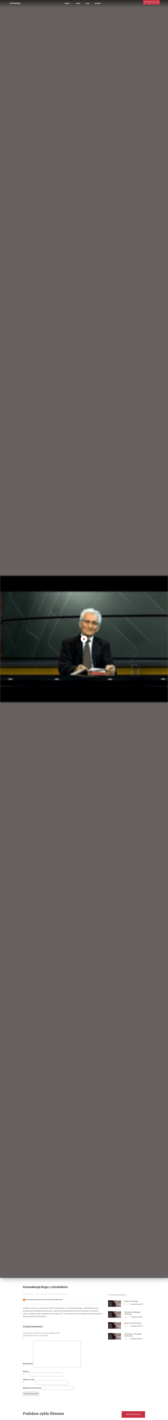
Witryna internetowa (32, 1388)
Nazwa (26, 1373)
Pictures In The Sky (131, 1301)
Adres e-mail (28, 1381)
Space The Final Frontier (133, 1323)
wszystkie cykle (133, 1414)
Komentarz (28, 1365)
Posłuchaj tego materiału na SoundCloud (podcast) (42, 1300)
